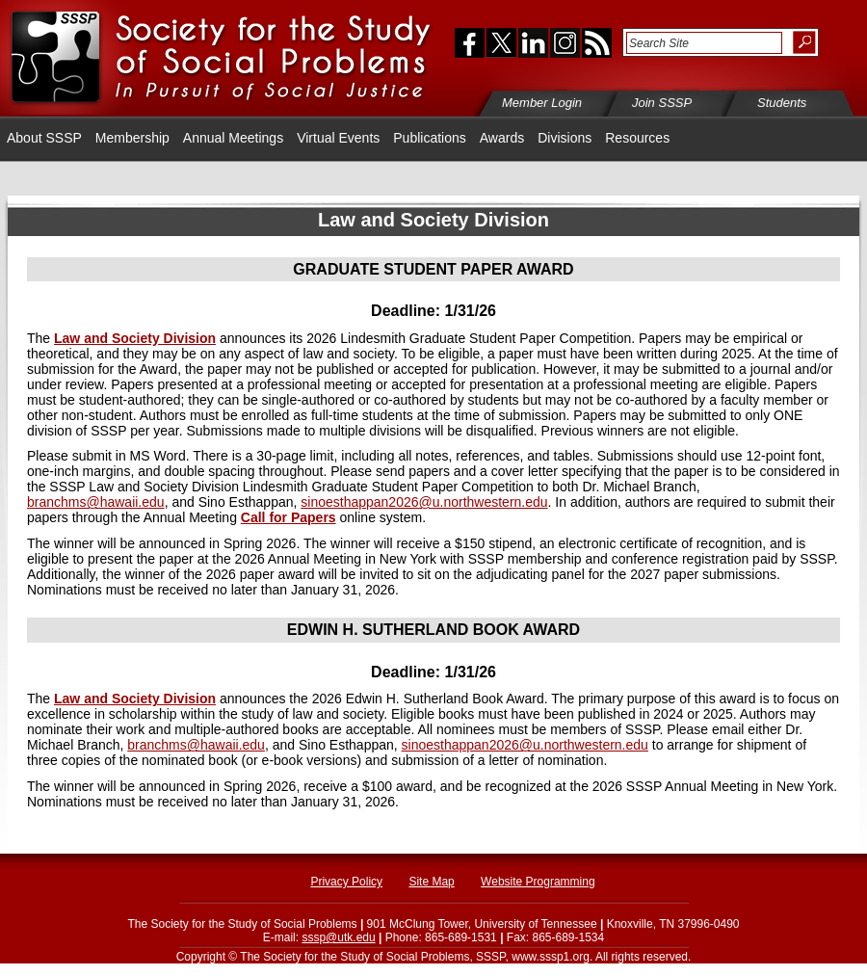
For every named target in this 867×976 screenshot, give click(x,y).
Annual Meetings (233, 137)
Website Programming (538, 881)
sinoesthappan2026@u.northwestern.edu (424, 502)
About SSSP (44, 137)
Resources (637, 137)
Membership (132, 137)
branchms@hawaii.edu (96, 502)
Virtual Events (338, 137)
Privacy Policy (346, 881)
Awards (502, 137)
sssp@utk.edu (338, 937)
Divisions (564, 137)
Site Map (431, 881)
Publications (429, 137)
